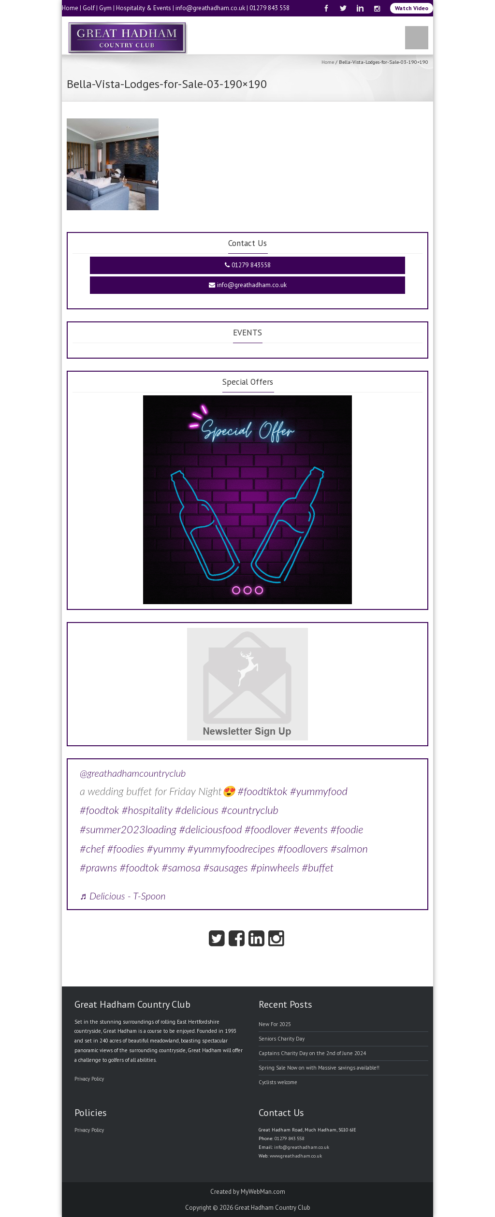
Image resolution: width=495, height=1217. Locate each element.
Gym (105, 8)
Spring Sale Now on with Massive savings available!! (319, 1067)
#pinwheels (274, 867)
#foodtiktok (262, 790)
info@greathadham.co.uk (210, 8)
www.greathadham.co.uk (296, 1156)
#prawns (98, 867)
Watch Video (411, 8)
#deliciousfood (210, 829)
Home (70, 8)
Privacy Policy (89, 1078)
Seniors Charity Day (282, 1038)
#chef (92, 848)
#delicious (196, 809)
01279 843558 (248, 265)
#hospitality (147, 809)
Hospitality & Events (143, 8)
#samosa (180, 867)
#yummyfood (319, 790)
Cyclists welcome (278, 1082)
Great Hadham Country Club (272, 1207)
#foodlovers (302, 848)
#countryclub (249, 809)
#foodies (126, 848)
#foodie (346, 829)
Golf (89, 8)
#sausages (225, 867)
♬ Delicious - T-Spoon (123, 895)
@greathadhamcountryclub (133, 773)
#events (310, 829)
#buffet (318, 867)
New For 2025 (275, 1024)
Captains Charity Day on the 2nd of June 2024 (312, 1053)
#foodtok (99, 809)
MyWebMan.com (263, 1192)
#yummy (166, 848)
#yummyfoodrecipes (231, 848)
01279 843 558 (269, 8)
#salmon (349, 848)
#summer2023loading (128, 829)
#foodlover (268, 829)
